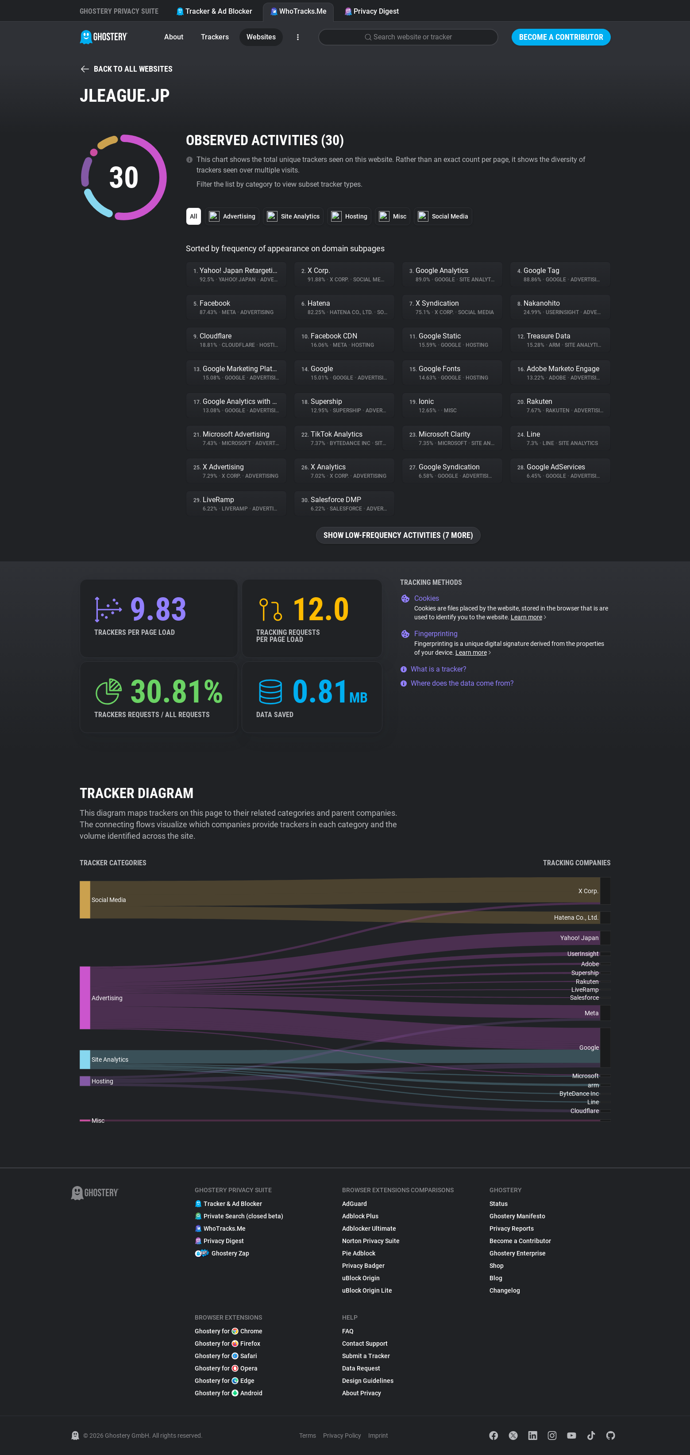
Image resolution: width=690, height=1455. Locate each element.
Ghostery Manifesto (517, 1216)
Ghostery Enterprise (518, 1253)
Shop (497, 1265)
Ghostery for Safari (226, 1355)
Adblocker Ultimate (369, 1228)
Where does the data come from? (457, 683)
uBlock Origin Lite (367, 1290)
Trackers (215, 37)
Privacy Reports (512, 1228)
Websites (261, 37)
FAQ (348, 1331)
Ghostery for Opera (226, 1368)
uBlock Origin (361, 1278)
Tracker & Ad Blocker (214, 11)
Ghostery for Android (228, 1393)
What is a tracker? (433, 669)
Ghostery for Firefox (227, 1343)
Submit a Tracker (366, 1355)
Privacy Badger (363, 1265)
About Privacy (361, 1393)
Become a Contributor (561, 37)
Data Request (361, 1368)
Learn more (529, 617)
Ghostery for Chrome (228, 1331)
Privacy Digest (371, 11)
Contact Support (365, 1343)
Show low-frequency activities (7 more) (398, 535)
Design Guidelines (367, 1380)
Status (499, 1203)
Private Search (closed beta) (239, 1216)
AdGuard (354, 1203)
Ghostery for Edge (224, 1380)
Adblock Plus (360, 1216)
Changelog (505, 1290)
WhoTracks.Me (298, 11)
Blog (496, 1278)
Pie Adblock (358, 1253)
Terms (307, 1435)
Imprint (378, 1435)
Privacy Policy (342, 1435)
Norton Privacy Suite (371, 1240)
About (173, 37)
